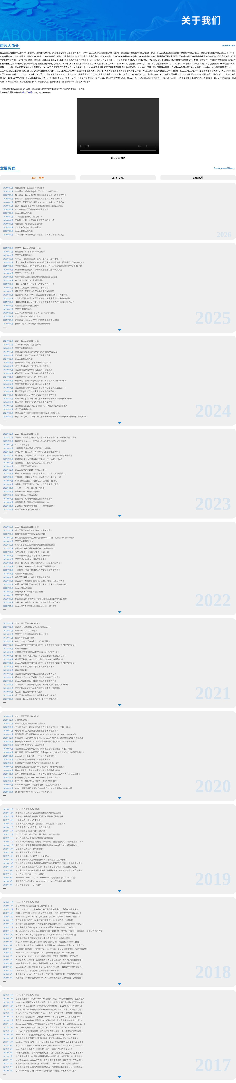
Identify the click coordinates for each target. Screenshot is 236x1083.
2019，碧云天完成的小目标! (28, 809)
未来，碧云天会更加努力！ (27, 466)
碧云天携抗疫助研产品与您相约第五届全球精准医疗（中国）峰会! (44, 749)
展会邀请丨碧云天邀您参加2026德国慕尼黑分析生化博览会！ (41, 195)
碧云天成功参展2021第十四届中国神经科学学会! (36, 695)
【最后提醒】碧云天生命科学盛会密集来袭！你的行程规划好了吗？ (44, 302)
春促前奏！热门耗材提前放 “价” (29, 224)
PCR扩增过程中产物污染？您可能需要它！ (33, 792)
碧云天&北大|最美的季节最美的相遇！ (32, 634)
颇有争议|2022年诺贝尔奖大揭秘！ (30, 592)
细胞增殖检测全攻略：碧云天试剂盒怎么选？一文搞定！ (39, 270)
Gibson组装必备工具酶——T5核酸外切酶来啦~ (35, 756)
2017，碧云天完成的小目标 (27, 995)
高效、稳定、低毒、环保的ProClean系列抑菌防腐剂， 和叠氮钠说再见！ (47, 909)
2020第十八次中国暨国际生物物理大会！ (32, 759)
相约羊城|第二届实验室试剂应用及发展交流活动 (36, 277)
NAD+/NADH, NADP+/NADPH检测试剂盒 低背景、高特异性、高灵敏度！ (48, 956)
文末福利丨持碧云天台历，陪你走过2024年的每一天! (38, 477)
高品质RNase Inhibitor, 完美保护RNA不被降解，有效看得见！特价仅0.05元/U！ (50, 1020)
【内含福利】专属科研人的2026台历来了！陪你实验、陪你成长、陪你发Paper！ (49, 262)
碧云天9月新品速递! (23, 588)
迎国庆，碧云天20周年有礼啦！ (29, 692)
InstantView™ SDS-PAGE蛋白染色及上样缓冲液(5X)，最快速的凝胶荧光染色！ (50, 967)
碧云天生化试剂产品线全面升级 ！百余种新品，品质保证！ (41, 860)
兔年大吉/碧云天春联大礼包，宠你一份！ (33, 552)
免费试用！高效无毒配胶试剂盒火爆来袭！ (34, 499)
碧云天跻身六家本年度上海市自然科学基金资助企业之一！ (40, 388)
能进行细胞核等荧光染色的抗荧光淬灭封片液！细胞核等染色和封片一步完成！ (50, 945)
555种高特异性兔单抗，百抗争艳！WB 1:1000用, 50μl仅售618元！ (44, 1049)
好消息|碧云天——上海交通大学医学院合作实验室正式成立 (41, 441)
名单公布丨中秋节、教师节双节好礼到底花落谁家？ (37, 602)
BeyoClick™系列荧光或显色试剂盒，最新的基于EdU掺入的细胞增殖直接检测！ (50, 1002)
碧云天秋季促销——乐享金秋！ (29, 885)
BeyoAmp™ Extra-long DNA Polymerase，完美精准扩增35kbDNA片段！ (46, 878)
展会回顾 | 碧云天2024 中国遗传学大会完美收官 (35, 391)
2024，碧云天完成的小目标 (27, 341)
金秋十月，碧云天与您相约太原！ (30, 849)
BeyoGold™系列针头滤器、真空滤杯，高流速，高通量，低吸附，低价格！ (48, 916)
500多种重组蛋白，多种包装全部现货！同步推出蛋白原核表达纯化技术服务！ (49, 1053)
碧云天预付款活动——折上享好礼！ (31, 874)
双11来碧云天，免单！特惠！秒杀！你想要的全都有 (37, 770)
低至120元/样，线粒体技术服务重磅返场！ (33, 323)
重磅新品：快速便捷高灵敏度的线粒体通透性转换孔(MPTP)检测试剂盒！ (47, 845)
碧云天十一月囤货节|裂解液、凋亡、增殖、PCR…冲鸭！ (39, 581)
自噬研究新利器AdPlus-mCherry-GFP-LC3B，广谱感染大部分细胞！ (45, 881)
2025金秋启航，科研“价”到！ (27, 316)
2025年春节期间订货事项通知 (28, 344)
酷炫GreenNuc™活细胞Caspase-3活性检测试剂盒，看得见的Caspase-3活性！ (48, 942)
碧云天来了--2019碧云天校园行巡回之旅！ (34, 827)
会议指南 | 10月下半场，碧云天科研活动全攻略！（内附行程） (42, 295)
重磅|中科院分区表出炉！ (26, 638)
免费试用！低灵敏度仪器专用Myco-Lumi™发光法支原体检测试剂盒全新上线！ (49, 738)
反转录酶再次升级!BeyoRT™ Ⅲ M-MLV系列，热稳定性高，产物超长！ (46, 927)
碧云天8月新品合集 (23, 309)
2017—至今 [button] (38, 178)
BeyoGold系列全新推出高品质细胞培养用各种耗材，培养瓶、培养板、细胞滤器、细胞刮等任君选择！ (60, 931)
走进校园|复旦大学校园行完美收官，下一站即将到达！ (39, 459)
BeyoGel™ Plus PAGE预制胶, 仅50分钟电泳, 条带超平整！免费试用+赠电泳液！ (50, 1013)
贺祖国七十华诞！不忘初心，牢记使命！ (33, 856)
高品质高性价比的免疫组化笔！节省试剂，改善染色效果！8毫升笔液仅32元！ (49, 842)
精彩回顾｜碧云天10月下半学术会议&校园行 (34, 291)
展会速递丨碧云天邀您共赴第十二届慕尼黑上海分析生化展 (40, 380)
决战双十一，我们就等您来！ (28, 491)
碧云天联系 (27, 92)
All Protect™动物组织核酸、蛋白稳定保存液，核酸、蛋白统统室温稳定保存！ (49, 1031)
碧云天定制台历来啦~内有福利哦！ (30, 723)
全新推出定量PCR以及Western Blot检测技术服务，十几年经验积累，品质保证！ (50, 999)
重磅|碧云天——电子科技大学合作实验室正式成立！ (38, 677)
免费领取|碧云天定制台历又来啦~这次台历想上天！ (37, 652)
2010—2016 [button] (118, 178)
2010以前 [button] (198, 178)
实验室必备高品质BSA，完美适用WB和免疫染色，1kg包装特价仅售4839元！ (49, 1006)
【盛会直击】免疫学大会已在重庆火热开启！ (34, 284)
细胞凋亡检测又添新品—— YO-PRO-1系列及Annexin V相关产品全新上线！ (47, 774)
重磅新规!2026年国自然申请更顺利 (30, 252)
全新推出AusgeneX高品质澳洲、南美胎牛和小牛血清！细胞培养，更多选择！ (49, 1060)
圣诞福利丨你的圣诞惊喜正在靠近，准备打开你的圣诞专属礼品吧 (44, 455)
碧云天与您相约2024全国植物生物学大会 (32, 384)
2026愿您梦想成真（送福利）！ (29, 216)
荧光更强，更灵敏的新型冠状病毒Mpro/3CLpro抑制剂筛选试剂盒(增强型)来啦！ (49, 752)
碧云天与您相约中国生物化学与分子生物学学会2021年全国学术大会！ (45, 663)
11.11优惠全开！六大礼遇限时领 (29, 280)
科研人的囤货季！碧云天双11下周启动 (32, 287)
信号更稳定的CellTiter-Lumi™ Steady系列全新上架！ (37, 777)
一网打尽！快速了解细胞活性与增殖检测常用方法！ (37, 570)
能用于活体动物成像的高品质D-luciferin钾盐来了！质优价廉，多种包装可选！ (49, 1009)
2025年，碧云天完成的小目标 (28, 248)
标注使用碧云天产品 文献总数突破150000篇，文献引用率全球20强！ (45, 538)
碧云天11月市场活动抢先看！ (28, 509)
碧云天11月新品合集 (24, 255)
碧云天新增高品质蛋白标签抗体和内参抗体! (35, 838)
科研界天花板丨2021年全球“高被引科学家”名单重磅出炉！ (40, 659)
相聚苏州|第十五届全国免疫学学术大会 (32, 502)
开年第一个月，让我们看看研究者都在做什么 (34, 220)
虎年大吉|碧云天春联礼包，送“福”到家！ (33, 641)
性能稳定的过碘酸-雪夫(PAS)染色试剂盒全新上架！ (37, 763)
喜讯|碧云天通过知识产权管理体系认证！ (33, 627)
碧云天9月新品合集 (23, 409)
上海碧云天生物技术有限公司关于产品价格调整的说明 (39, 816)
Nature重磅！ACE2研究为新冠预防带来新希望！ (36, 545)
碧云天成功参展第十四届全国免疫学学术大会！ (35, 674)
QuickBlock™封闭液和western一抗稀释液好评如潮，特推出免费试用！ (46, 1071)
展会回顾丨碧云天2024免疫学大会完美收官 (33, 402)
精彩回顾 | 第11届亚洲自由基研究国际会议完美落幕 (37, 413)
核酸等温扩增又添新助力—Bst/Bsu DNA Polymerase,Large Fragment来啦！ (46, 734)
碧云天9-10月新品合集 (24, 273)
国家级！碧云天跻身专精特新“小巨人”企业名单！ (36, 699)
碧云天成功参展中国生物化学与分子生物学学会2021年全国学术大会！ (45, 645)
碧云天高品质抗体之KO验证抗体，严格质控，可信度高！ (41, 824)
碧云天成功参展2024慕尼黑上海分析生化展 (33, 370)
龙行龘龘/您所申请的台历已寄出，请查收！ (34, 448)
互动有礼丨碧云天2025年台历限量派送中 (32, 355)
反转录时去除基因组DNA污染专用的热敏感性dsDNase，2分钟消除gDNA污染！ (50, 924)
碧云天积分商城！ (23, 595)
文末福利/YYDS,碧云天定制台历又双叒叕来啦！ (36, 566)
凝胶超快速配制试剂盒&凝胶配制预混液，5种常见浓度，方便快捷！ (45, 920)
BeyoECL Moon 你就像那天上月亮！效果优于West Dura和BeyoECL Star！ (47, 1035)
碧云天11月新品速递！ (25, 541)
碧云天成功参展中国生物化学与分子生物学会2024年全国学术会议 (43, 398)
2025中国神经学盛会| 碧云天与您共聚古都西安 (35, 313)
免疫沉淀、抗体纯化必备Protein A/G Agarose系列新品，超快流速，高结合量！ (49, 978)
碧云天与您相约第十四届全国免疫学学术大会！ (35, 681)
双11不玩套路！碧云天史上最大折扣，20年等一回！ (38, 834)
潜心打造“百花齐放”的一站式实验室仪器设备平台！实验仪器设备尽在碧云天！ (50, 1045)
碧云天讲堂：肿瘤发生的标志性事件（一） (34, 906)
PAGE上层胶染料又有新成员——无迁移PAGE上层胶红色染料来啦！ (44, 788)
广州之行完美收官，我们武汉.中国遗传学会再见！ (37, 481)
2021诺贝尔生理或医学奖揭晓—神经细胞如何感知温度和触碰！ (42, 684)
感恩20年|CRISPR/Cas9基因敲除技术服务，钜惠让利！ (38, 688)
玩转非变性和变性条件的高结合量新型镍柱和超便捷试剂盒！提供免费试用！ (49, 863)
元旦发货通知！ (22, 720)
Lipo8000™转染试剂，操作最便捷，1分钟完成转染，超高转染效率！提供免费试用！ (52, 949)
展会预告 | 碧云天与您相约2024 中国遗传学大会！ (36, 395)
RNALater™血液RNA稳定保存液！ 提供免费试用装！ (38, 785)
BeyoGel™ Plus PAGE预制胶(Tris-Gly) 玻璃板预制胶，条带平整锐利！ (46, 952)
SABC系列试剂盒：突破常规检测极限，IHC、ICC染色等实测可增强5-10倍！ (49, 963)
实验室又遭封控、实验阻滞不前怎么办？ (32, 577)
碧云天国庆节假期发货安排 (27, 305)
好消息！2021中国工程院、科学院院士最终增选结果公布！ (40, 656)
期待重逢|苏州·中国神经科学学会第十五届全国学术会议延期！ (42, 599)
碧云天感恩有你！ (23, 648)
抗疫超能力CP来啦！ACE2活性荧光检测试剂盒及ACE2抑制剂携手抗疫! (46, 741)
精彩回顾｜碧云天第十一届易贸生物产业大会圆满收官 (38, 198)
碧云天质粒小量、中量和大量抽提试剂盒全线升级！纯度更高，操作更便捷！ (49, 1056)
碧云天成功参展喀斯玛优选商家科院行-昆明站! (35, 606)
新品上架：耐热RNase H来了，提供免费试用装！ (36, 781)
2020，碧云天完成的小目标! (27, 716)
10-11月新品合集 (22, 445)
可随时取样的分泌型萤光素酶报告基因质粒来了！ (36, 731)
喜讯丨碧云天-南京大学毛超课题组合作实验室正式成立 (39, 206)
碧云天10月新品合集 (24, 359)
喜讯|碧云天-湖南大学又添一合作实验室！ (33, 362)
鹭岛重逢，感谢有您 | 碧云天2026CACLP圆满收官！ (37, 191)
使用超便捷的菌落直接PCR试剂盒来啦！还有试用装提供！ (40, 767)
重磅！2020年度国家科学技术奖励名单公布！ (34, 666)
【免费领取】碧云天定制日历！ (29, 820)
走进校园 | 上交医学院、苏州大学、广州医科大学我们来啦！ (41, 406)
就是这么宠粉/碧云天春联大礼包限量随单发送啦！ (37, 352)
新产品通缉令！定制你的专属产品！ (31, 831)
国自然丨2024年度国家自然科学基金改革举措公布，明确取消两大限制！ (47, 437)
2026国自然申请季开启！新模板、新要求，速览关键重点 (40, 234)
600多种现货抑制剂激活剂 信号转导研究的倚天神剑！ (39, 970)
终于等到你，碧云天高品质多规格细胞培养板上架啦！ (39, 813)
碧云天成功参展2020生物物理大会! (30, 745)
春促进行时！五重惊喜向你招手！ (30, 188)
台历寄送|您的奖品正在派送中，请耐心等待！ (35, 548)
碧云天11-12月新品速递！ (26, 630)
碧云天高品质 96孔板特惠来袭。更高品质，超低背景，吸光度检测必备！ (47, 867)
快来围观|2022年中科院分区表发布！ (31, 534)
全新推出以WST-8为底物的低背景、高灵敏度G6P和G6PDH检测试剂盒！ (47, 934)
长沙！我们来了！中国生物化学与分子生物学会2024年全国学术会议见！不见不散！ (51, 416)
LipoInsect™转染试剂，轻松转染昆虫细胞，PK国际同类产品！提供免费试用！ (49, 1042)
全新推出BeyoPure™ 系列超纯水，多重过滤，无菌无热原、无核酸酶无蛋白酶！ (50, 974)
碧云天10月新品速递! (24, 574)
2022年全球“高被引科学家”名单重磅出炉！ (33, 556)
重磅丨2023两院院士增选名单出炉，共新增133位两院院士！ (41, 473)
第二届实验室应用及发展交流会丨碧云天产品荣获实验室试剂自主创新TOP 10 (48, 266)
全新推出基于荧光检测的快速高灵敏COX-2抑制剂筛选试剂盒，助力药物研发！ (50, 1067)
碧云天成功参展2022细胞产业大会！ (31, 559)
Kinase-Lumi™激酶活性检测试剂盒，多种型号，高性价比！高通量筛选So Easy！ (50, 1024)
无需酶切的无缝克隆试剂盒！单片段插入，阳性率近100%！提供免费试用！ (48, 1063)
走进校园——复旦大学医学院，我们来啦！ (34, 463)
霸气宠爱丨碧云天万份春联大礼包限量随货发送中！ (38, 452)
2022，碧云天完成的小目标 (27, 527)
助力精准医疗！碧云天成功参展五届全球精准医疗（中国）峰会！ (43, 727)
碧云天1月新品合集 (23, 213)
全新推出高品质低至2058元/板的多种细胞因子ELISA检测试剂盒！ (44, 938)
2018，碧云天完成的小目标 (27, 902)
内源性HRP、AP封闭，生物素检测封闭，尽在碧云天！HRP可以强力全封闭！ (49, 960)
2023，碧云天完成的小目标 (27, 434)
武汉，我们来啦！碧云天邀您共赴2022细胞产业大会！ (38, 563)
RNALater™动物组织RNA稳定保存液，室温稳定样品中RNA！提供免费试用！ (49, 1027)
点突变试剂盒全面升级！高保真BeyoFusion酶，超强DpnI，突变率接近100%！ (49, 1017)
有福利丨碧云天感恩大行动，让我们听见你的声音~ (37, 484)
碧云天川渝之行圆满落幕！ (27, 495)
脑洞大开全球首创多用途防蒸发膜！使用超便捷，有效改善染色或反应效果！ (49, 870)
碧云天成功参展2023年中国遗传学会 (31, 470)
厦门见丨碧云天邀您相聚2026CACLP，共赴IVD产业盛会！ (40, 202)
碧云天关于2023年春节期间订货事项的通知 (33, 530)
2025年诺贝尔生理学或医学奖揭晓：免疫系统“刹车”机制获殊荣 (42, 298)
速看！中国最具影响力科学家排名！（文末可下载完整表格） (41, 584)
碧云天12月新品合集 (24, 231)
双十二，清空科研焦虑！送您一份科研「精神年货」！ (38, 259)
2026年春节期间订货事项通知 (28, 227)
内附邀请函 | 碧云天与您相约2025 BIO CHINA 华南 (37, 320)
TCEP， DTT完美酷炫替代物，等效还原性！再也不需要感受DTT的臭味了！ (49, 913)
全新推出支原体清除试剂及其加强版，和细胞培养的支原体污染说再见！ (47, 1038)
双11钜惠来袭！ (22, 670)
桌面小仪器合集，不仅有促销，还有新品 (32, 366)
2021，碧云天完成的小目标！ (28, 623)
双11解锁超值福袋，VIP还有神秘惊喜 (31, 377)
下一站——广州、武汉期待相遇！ (30, 488)
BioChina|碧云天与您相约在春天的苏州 (32, 209)
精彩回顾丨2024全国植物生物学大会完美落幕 (34, 373)
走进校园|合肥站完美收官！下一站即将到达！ (35, 506)
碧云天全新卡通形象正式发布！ (29, 852)
